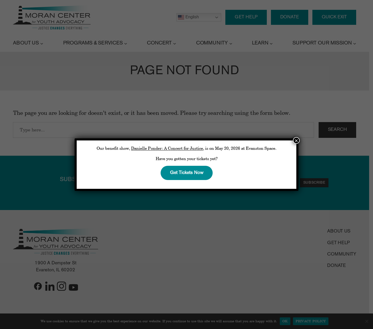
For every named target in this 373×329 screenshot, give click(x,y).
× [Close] (296, 140)
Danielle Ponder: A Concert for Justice (167, 148)
